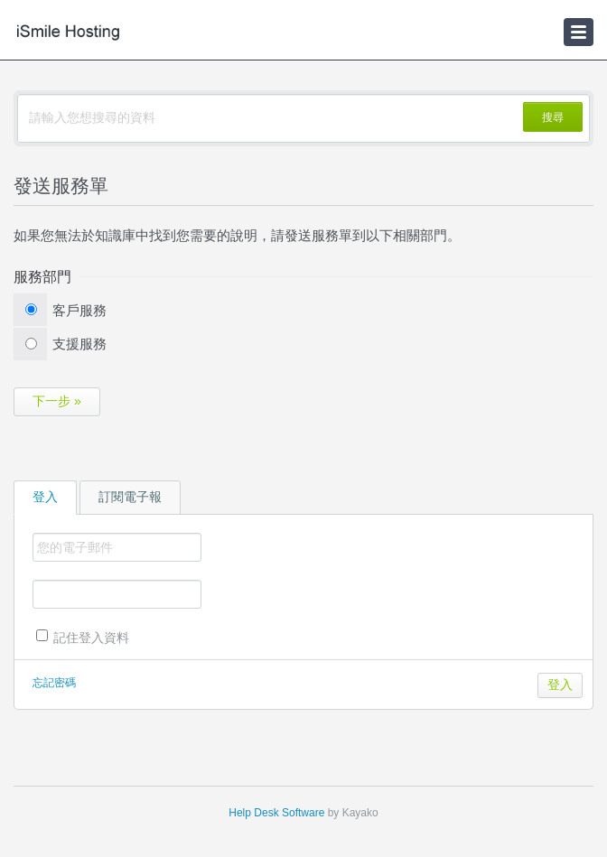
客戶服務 (79, 310)
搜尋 (553, 117)
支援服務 (79, 343)
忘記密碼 (54, 682)
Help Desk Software (276, 812)
